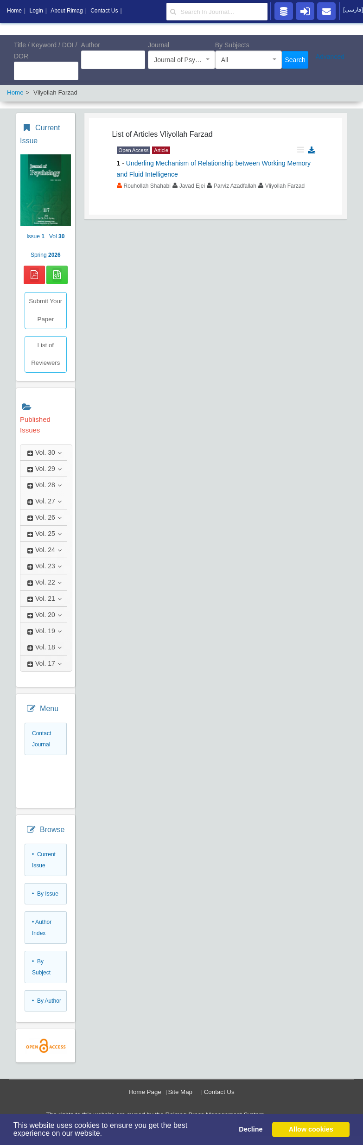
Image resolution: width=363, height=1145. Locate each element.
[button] (105, 1134)
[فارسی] (353, 9)
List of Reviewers (45, 354)
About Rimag (67, 10)
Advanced (330, 56)
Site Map (180, 1091)
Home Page (144, 1091)
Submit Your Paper (45, 310)
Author (90, 45)
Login (36, 10)
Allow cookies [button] (311, 1129)
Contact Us (219, 1091)
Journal (158, 45)
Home (14, 10)
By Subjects (232, 45)
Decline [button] (250, 1129)
